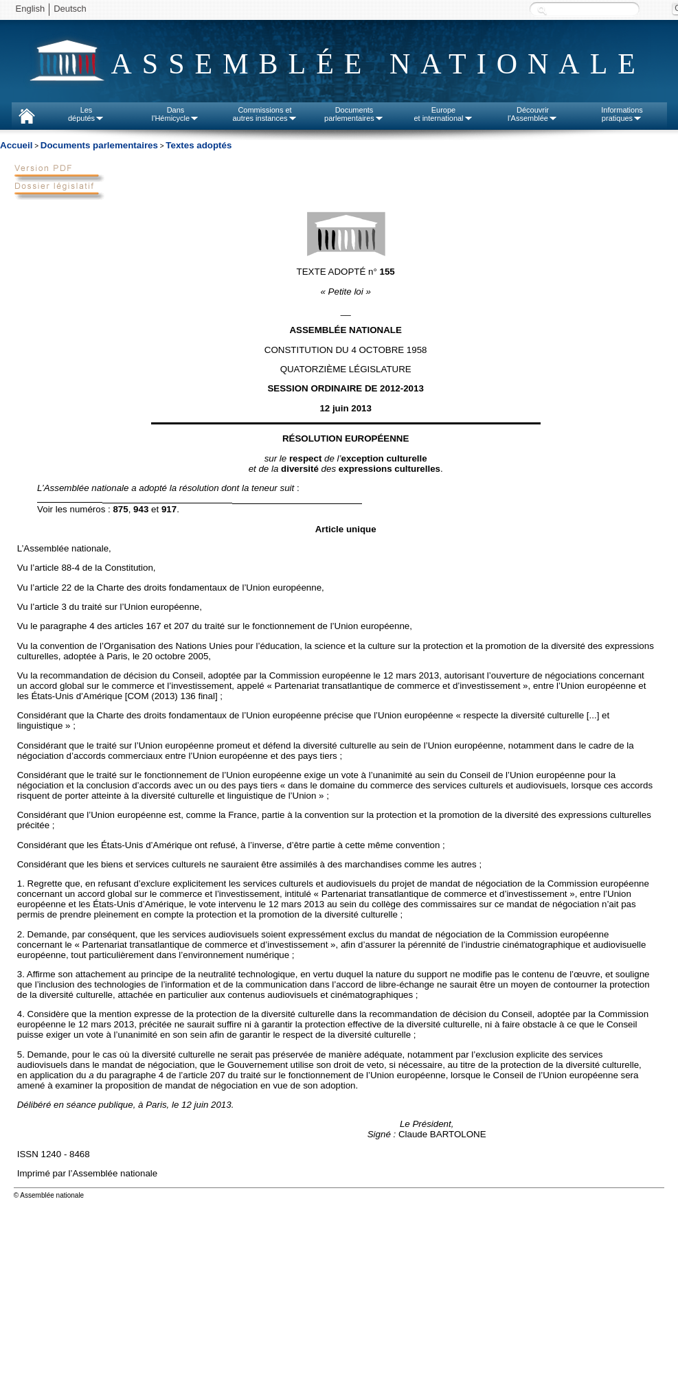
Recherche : (541, 10)
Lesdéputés (86, 114)
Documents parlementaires (99, 145)
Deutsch (70, 8)
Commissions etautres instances (264, 114)
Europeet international (443, 114)
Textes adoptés (198, 145)
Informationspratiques (622, 114)
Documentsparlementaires (354, 114)
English (30, 8)
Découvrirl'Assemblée (533, 114)
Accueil (16, 145)
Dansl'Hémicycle (175, 114)
